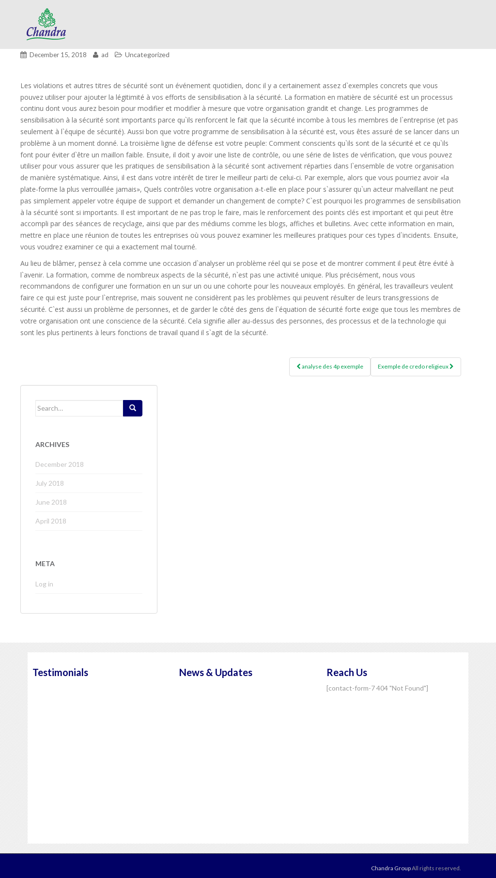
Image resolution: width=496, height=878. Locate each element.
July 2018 (49, 483)
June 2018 (51, 502)
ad (104, 55)
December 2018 (59, 464)
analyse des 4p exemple (329, 366)
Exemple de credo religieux (416, 366)
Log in (44, 584)
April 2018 (50, 521)
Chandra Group (47, 24)
